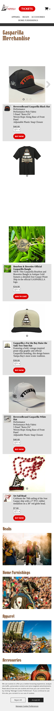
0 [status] (49, 9)
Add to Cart (21, 296)
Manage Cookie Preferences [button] (27, 706)
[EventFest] (8, 7)
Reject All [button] (18, 700)
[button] (48, 84)
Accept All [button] (36, 700)
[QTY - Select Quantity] (17, 129)
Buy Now (19, 136)
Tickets (27, 9)
